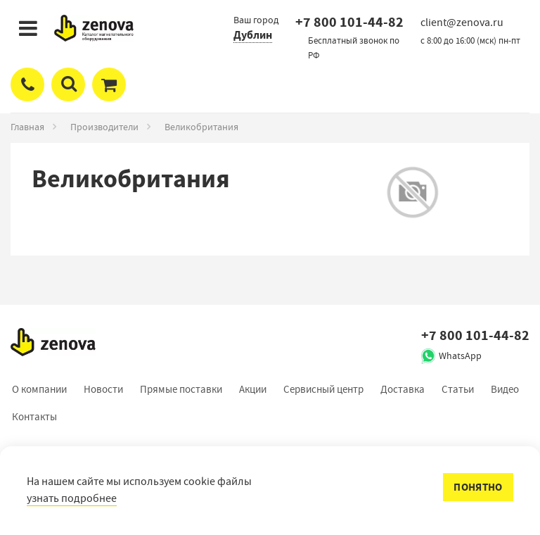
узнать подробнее (72, 498)
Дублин (252, 34)
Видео (505, 389)
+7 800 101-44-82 (349, 22)
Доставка (402, 389)
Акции (252, 389)
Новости (103, 389)
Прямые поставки (181, 389)
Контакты (34, 417)
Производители (104, 126)
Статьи (458, 389)
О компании (39, 389)
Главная (27, 126)
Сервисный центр (323, 389)
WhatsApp (460, 355)
